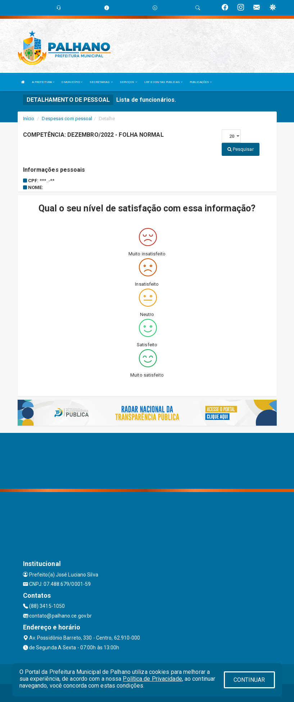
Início (29, 118)
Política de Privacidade (152, 678)
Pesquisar (240, 149)
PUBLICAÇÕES (201, 82)
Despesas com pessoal (67, 118)
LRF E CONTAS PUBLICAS (163, 82)
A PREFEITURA (43, 82)
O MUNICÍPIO (72, 82)
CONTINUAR (249, 679)
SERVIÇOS (128, 82)
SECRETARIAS (101, 82)
